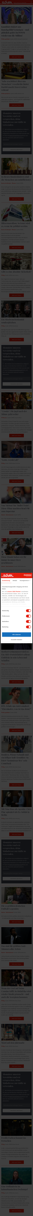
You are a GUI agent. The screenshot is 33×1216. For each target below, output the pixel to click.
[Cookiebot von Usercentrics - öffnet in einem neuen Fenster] (23, 575)
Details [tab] (15, 580)
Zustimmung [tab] (6, 580)
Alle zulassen (16, 634)
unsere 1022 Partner (14, 591)
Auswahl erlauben (16, 639)
